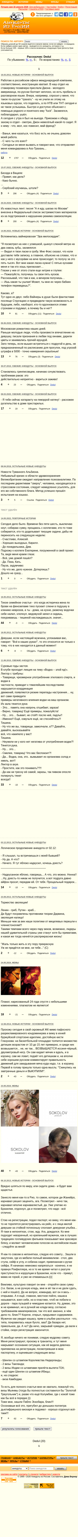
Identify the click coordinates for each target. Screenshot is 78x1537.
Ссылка (30, 500)
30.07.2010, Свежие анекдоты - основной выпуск (28, 366)
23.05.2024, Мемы (10, 1086)
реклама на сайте (9, 1474)
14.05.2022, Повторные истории (18, 518)
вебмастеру (45, 1474)
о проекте (33, 1474)
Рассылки (23, 9)
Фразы (54, 2)
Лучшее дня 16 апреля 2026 (14, 7)
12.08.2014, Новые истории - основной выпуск (27, 1024)
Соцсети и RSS (36, 9)
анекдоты (19, 1458)
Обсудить (32, 158)
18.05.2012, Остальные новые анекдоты (23, 632)
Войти (61, 7)
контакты (23, 1474)
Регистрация (71, 7)
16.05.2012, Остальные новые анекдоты (23, 597)
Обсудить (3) (34, 357)
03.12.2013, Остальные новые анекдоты (23, 842)
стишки (24, 1461)
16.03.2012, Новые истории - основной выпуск (27, 75)
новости (56, 1474)
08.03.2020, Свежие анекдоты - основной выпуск (28, 394)
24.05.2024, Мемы (10, 963)
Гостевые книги (52, 9)
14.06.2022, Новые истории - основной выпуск (27, 231)
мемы (4, 1461)
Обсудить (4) (33, 193)
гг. (31, 59)
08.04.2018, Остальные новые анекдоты (23, 466)
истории (32, 1458)
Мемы (39, 2)
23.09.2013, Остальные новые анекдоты (23, 897)
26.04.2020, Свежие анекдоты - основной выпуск (28, 203)
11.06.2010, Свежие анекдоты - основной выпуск (28, 660)
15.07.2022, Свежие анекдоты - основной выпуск (28, 167)
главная (6, 1458)
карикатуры (47, 1458)
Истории (23, 2)
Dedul (54, 158)
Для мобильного (36, 7)
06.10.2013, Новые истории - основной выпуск (27, 1180)
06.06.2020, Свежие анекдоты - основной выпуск (28, 323)
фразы (14, 1461)
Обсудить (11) (34, 314)
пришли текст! (66, 1458)
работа (4, 152)
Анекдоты (7, 2)
